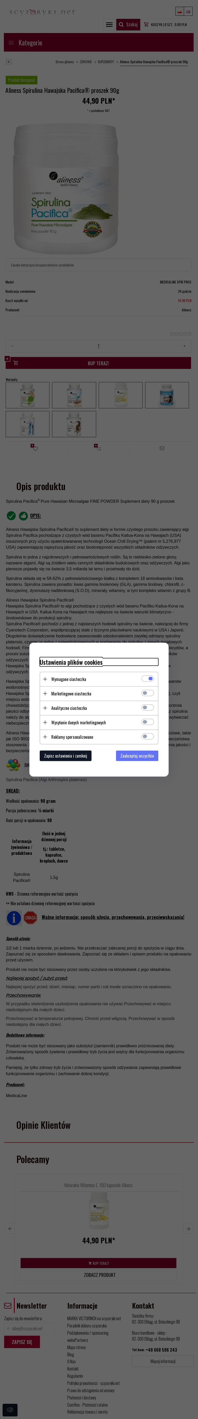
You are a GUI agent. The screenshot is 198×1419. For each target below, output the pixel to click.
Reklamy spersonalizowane (72, 737)
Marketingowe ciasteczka (71, 693)
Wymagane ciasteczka (68, 679)
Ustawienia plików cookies (71, 662)
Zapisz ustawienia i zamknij (65, 755)
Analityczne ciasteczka (69, 708)
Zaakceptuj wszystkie (137, 755)
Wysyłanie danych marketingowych (78, 722)
